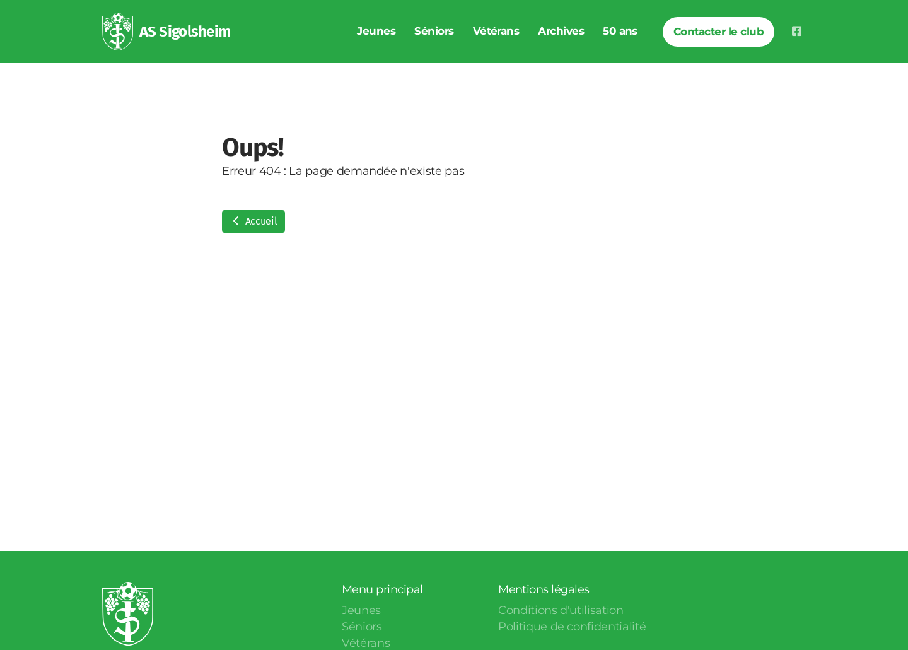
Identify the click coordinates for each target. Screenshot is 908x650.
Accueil (253, 221)
